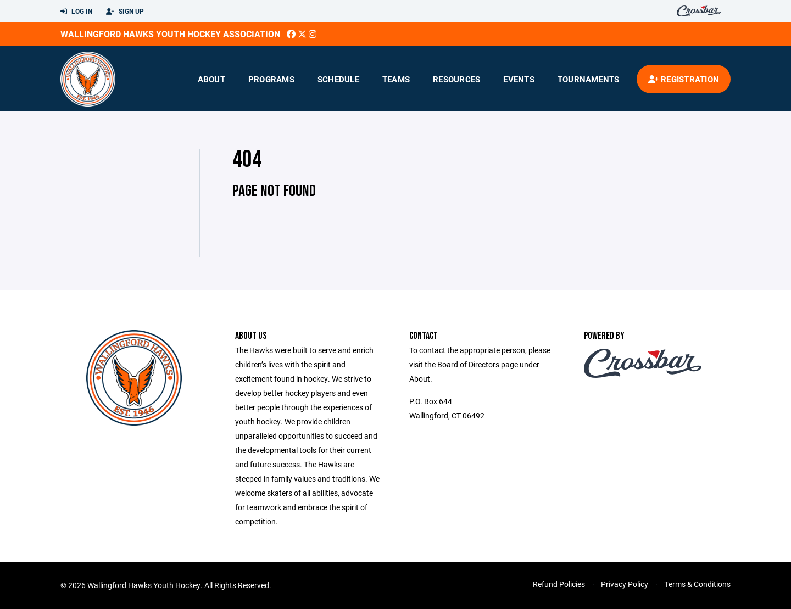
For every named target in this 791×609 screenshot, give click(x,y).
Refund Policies (559, 584)
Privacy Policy (624, 584)
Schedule (338, 79)
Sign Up (125, 11)
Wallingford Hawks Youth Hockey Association (170, 34)
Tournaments (589, 79)
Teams (396, 79)
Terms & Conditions (697, 584)
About (211, 79)
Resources (456, 79)
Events (518, 79)
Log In (76, 11)
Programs (271, 79)
